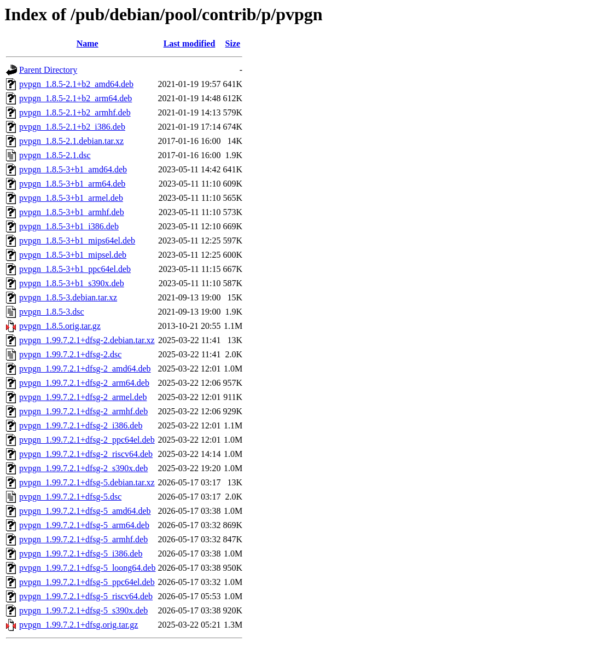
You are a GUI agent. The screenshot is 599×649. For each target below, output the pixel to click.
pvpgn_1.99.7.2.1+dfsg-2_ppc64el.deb (87, 439)
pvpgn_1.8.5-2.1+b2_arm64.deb (75, 98)
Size (233, 43)
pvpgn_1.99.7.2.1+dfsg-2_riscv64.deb (86, 454)
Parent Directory (48, 69)
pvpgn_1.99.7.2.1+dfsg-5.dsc (70, 496)
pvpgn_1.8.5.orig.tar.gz (60, 326)
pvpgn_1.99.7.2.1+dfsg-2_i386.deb (80, 425)
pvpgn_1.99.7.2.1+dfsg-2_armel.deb (83, 397)
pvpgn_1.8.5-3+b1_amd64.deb (73, 169)
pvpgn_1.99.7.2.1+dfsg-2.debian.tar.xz (87, 340)
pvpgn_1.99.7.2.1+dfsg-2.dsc (70, 354)
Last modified (190, 43)
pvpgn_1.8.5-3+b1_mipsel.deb (72, 254)
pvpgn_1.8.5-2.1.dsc (55, 155)
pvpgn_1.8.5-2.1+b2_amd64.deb (76, 84)
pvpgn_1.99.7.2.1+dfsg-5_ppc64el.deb (87, 582)
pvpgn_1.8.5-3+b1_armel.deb (71, 197)
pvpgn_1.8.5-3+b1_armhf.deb (71, 212)
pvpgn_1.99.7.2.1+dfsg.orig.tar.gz (78, 624)
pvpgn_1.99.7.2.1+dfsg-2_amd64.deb (85, 368)
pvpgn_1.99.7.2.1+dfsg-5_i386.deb (80, 553)
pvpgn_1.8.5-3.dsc (51, 311)
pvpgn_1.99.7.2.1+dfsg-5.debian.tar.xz (87, 482)
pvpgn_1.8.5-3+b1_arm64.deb (72, 183)
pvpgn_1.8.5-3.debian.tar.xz (68, 297)
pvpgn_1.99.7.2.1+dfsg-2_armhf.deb (83, 411)
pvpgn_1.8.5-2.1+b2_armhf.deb (75, 112)
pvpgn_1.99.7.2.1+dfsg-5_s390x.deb (83, 610)
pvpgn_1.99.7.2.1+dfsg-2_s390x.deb (83, 468)
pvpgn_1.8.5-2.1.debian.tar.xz (71, 141)
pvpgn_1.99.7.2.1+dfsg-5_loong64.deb (87, 567)
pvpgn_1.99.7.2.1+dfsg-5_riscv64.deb (86, 596)
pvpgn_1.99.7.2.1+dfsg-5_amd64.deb (85, 510)
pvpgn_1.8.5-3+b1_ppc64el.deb (75, 269)
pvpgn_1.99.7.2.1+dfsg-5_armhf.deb (83, 539)
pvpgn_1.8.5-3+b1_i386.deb (69, 226)
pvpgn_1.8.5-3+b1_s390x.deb (71, 283)
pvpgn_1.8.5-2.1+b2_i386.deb (72, 126)
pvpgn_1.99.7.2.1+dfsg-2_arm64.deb (84, 382)
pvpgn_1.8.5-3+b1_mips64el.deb (77, 240)
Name (87, 43)
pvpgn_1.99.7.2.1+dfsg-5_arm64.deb (84, 525)
